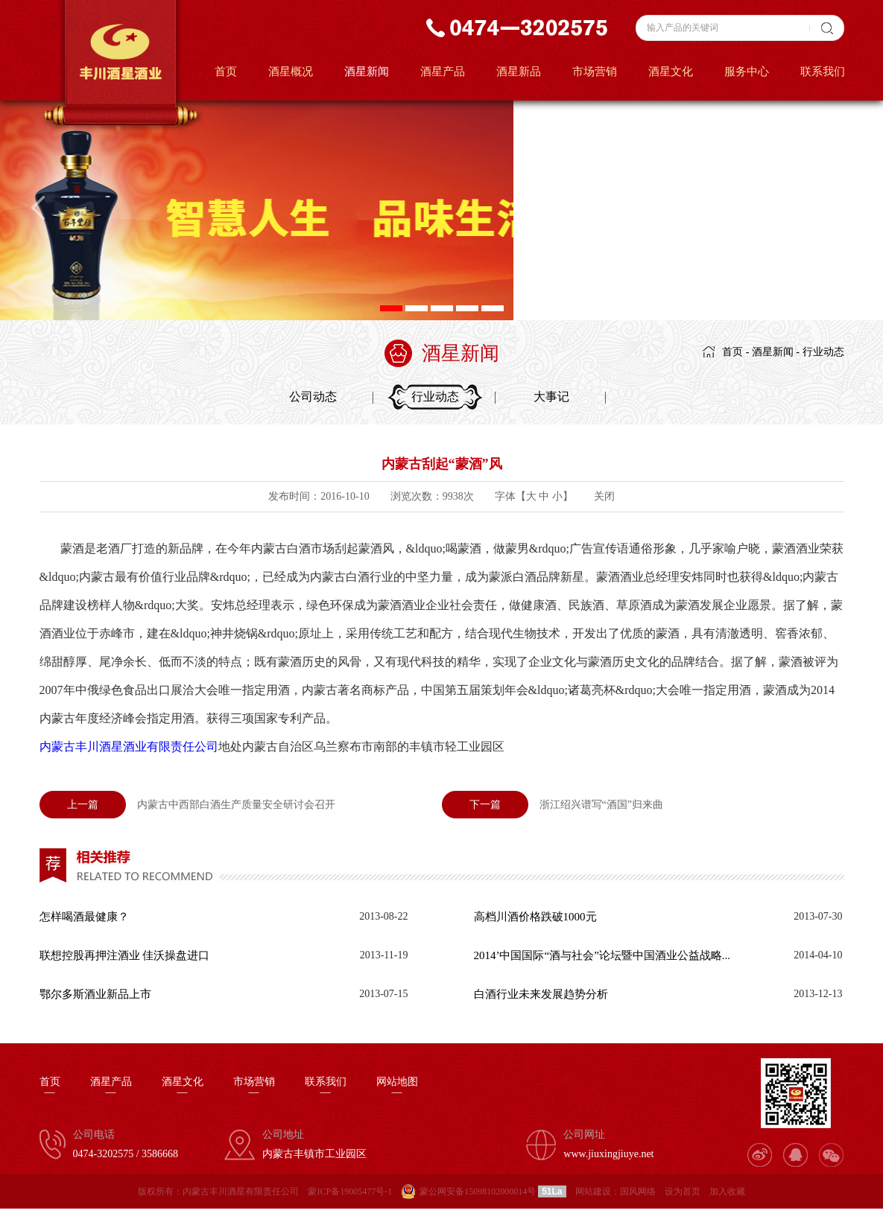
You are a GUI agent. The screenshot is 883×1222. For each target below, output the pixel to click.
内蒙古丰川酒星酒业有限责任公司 (128, 746)
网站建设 (593, 1191)
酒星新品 (518, 71)
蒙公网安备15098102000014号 (478, 1191)
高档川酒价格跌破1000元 (535, 917)
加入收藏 (727, 1191)
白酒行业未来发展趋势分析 (541, 994)
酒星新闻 (366, 71)
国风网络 (638, 1191)
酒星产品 (442, 71)
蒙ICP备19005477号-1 (350, 1191)
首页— (49, 1087)
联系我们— (325, 1087)
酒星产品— (111, 1087)
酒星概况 (290, 71)
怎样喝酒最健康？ (84, 917)
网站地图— (397, 1087)
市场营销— (254, 1087)
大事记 (551, 396)
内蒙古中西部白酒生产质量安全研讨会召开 (187, 804)
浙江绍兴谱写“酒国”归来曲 (552, 804)
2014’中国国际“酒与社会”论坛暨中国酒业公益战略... (602, 955)
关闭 (604, 496)
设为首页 (682, 1191)
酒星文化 (670, 71)
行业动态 (823, 351)
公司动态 (313, 396)
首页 (226, 71)
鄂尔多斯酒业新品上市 (95, 994)
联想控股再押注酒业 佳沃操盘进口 (124, 955)
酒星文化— (182, 1087)
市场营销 (594, 71)
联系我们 (822, 71)
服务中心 (746, 71)
